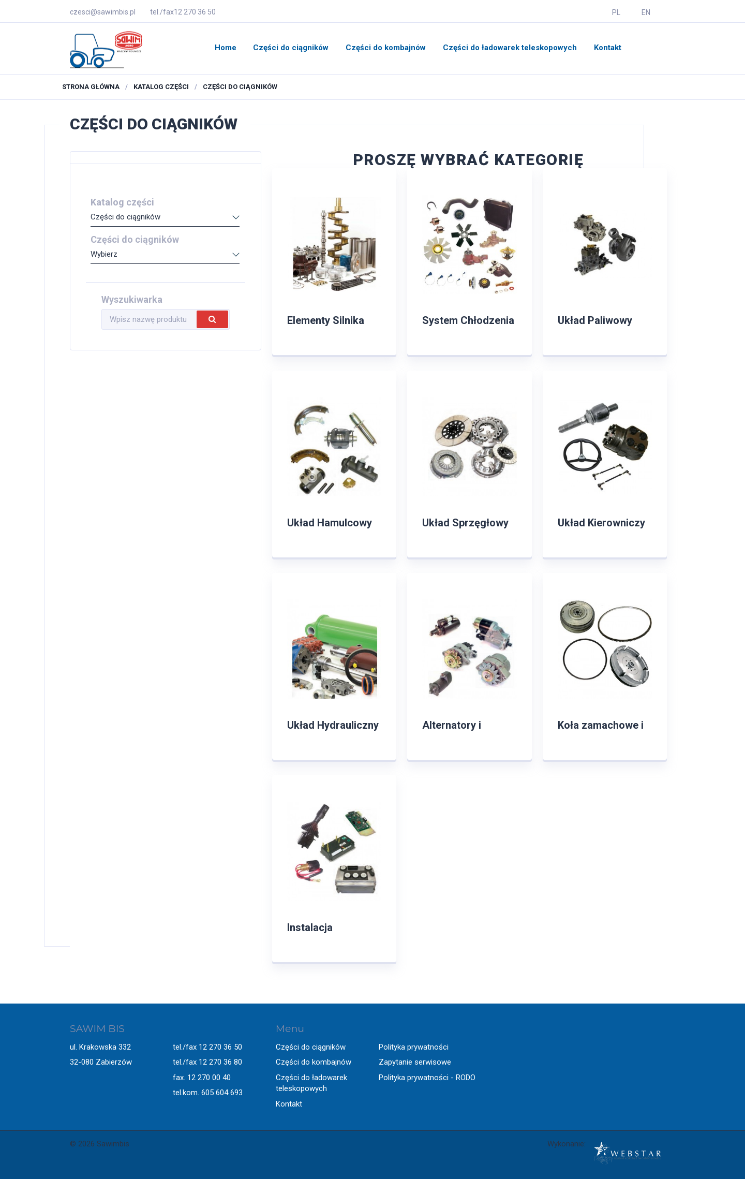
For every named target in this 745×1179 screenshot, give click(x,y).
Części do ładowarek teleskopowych (510, 47)
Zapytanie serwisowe (415, 1062)
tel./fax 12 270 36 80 (207, 1062)
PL (616, 12)
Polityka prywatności (414, 1047)
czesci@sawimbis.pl (103, 12)
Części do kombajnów (386, 47)
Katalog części (161, 87)
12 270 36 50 (195, 12)
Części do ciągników (291, 47)
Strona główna (91, 87)
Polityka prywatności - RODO (427, 1077)
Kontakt (607, 47)
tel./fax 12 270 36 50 (207, 1047)
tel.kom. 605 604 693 (208, 1092)
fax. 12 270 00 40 (202, 1077)
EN (646, 12)
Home (225, 47)
